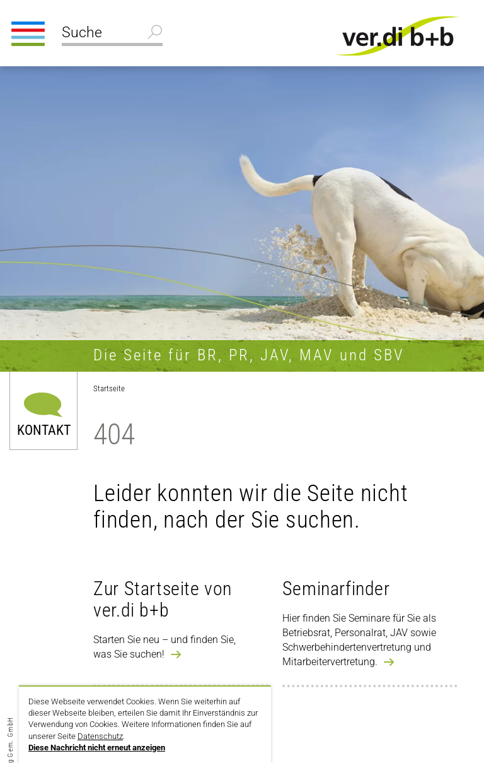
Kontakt (44, 429)
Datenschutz (100, 736)
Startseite (109, 388)
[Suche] (112, 34)
